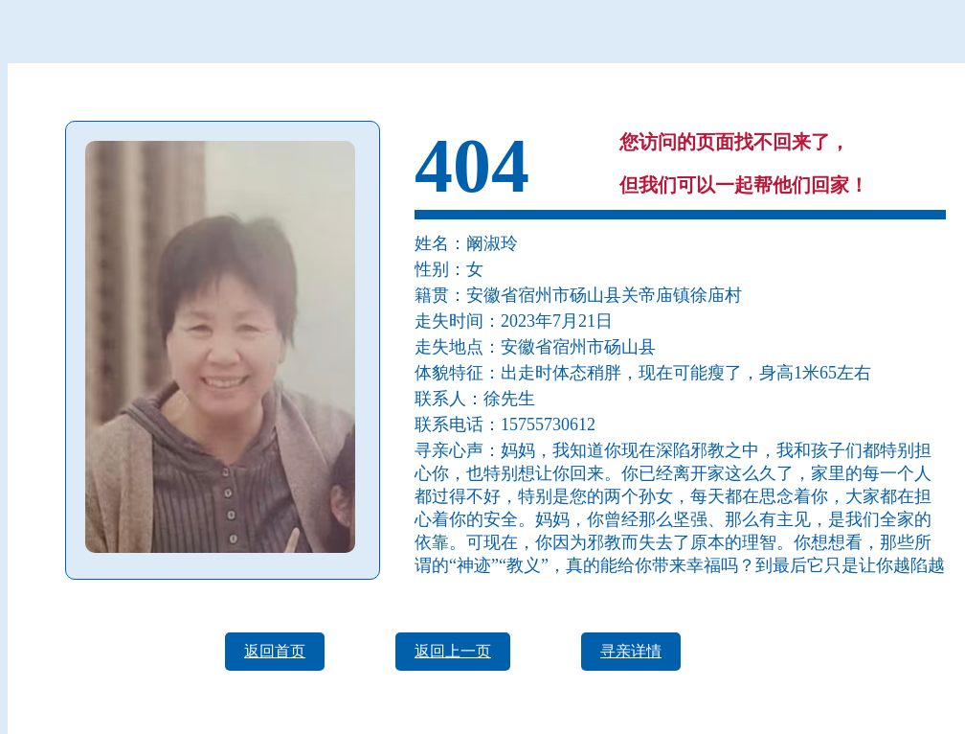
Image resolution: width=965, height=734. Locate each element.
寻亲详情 (631, 651)
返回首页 (274, 651)
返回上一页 (453, 651)
